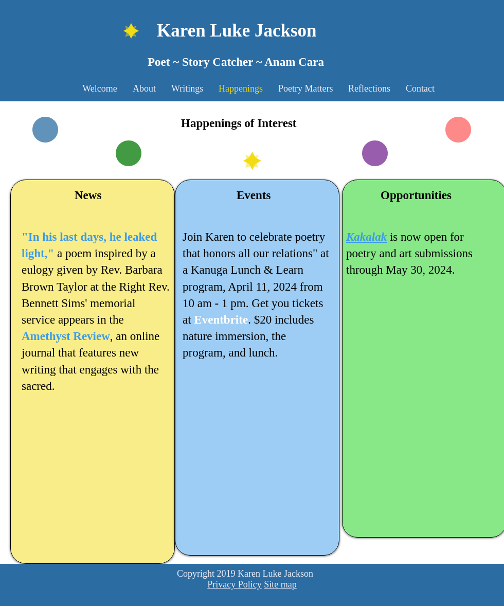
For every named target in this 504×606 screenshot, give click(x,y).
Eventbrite (221, 319)
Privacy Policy (234, 584)
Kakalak (366, 236)
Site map (280, 584)
